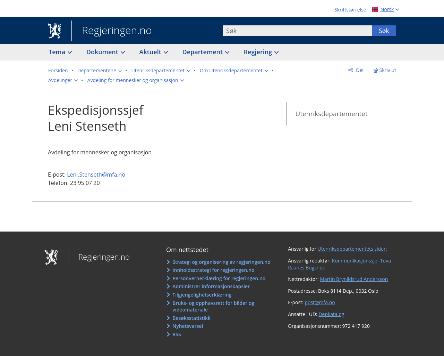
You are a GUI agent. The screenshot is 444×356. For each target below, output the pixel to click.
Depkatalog (331, 314)
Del (359, 70)
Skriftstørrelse (350, 9)
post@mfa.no (320, 302)
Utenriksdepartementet (331, 113)
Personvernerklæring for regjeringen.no (218, 278)
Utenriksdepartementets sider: (352, 248)
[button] (99, 70)
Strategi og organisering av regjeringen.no (221, 262)
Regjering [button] (259, 52)
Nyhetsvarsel (187, 326)
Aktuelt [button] (151, 52)
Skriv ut (387, 70)
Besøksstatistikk (191, 318)
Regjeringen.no (111, 31)
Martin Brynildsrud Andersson (354, 279)
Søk (384, 30)
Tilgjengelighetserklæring (201, 294)
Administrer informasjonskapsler (211, 286)
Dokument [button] (103, 52)
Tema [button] (58, 52)
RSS (176, 334)
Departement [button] (203, 52)
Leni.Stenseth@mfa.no (96, 174)
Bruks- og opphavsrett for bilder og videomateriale (213, 306)
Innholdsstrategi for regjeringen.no (213, 270)
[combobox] (297, 30)
